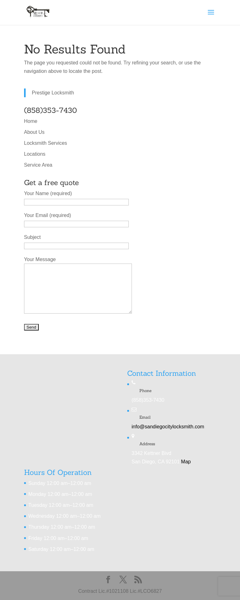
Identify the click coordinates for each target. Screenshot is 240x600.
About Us (34, 132)
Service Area (38, 165)
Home (31, 121)
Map (186, 461)
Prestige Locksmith (53, 92)
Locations (35, 154)
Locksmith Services (45, 143)
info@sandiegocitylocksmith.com (168, 426)
